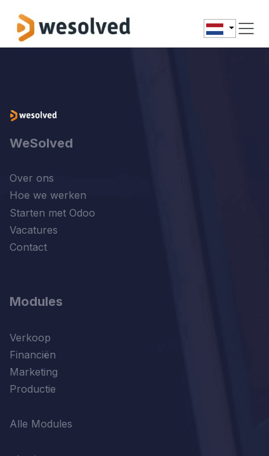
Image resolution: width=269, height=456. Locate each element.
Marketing (34, 371)
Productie (33, 389)
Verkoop (30, 337)
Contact (28, 247)
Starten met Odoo (52, 212)
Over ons (32, 178)
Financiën (33, 354)
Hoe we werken (48, 195)
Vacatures (34, 230)
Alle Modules (41, 423)
